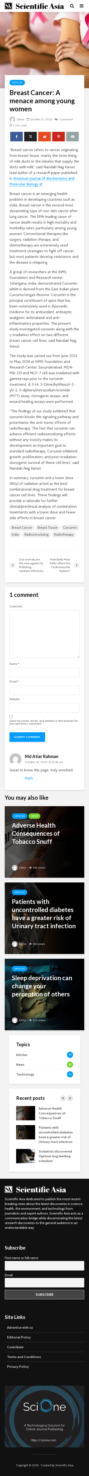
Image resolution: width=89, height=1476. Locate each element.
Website (14, 699)
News (34, 816)
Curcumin (70, 527)
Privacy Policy (18, 1366)
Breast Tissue (47, 527)
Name (14, 663)
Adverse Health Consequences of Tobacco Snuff (52, 1113)
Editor (16, 119)
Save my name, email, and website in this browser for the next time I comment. (43, 722)
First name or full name (21, 1258)
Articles (17, 82)
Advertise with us (20, 1327)
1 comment (66, 119)
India (15, 534)
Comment (16, 606)
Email (14, 681)
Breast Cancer (22, 527)
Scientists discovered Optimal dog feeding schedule (55, 1156)
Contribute (15, 1347)
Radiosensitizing (36, 534)
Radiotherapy (64, 534)
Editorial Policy (19, 1337)
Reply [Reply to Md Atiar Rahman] (29, 778)
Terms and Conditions (24, 1357)
